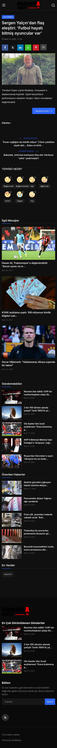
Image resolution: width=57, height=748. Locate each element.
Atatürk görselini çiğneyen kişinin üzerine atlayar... (37, 484)
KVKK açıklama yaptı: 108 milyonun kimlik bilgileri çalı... (26, 314)
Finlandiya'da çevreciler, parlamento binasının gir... (37, 532)
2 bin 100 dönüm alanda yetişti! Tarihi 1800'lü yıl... (37, 409)
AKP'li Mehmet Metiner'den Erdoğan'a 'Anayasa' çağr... (38, 441)
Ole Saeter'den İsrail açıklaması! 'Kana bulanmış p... (38, 426)
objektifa (8, 574)
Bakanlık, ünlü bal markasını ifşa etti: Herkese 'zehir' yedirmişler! (28, 156)
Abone (50, 701)
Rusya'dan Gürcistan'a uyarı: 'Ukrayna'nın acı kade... (38, 457)
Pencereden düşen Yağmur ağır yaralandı (38, 500)
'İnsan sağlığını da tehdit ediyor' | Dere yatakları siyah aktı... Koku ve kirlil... (28, 144)
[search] (53, 5)
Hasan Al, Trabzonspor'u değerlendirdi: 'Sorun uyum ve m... (25, 264)
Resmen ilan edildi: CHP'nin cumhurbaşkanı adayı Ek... (38, 393)
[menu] (4, 5)
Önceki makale (28, 138)
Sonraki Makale (28, 151)
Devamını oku (43, 110)
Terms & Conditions (11, 740)
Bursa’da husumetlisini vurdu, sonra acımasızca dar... (39, 548)
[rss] (5, 717)
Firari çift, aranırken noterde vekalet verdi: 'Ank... (38, 516)
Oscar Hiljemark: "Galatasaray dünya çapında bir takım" (28, 363)
